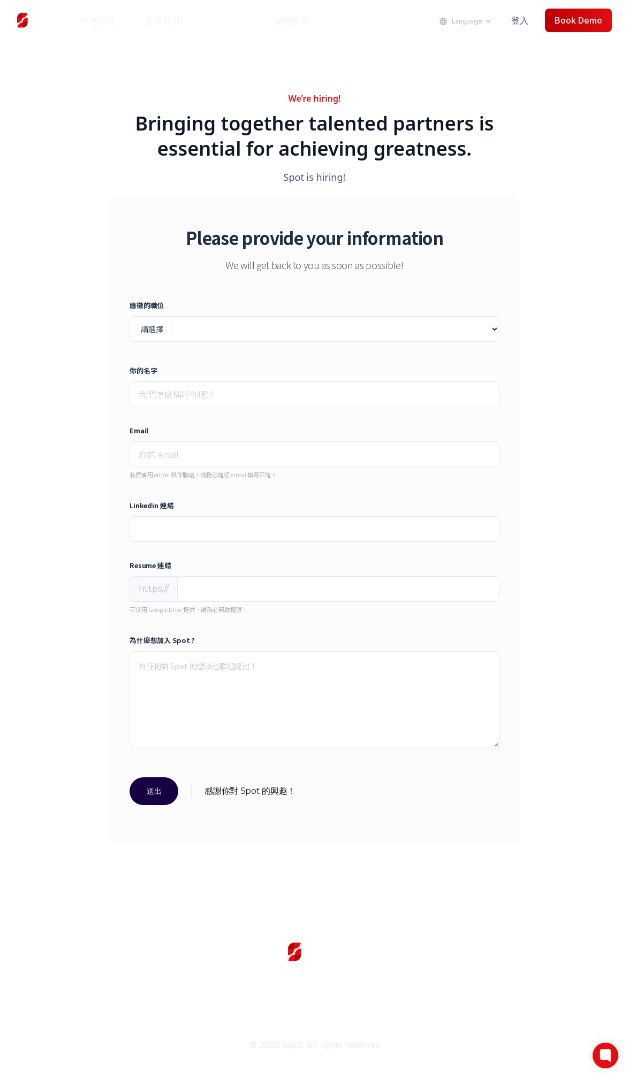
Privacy (419, 1008)
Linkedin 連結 (152, 505)
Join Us (210, 1008)
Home (106, 984)
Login (210, 984)
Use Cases (314, 984)
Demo (419, 984)
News (314, 1008)
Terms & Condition (523, 1008)
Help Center (523, 984)
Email (139, 430)
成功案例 (227, 20)
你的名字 (143, 370)
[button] (105, 20)
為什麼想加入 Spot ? (162, 640)
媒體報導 (291, 20)
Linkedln (106, 1008)
